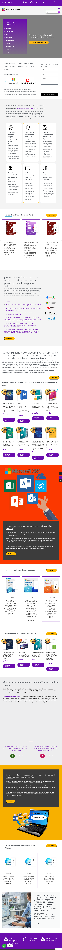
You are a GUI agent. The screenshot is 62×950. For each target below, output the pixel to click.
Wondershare (10, 46)
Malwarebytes (10, 40)
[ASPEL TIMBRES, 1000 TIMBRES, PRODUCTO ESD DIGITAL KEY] (15, 860)
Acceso (25, 2)
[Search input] (52, 12)
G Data (8, 43)
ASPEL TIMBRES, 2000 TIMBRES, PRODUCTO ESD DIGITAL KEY (51, 879)
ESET (7, 34)
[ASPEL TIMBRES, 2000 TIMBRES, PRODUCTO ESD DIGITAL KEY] (56, 860)
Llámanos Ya (32, 938)
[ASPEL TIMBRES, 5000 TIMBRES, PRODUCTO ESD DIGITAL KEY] (36, 860)
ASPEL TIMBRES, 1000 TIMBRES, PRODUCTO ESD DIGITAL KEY (10, 879)
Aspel (12, 873)
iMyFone (8, 49)
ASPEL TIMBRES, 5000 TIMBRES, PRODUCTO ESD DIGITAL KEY (31, 879)
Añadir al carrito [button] (15, 863)
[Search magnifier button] (59, 12)
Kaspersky (9, 37)
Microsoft (8, 28)
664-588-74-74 (35, 2)
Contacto (38, 923)
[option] (11, 241)
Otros (7, 52)
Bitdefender (9, 31)
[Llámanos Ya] (24, 939)
